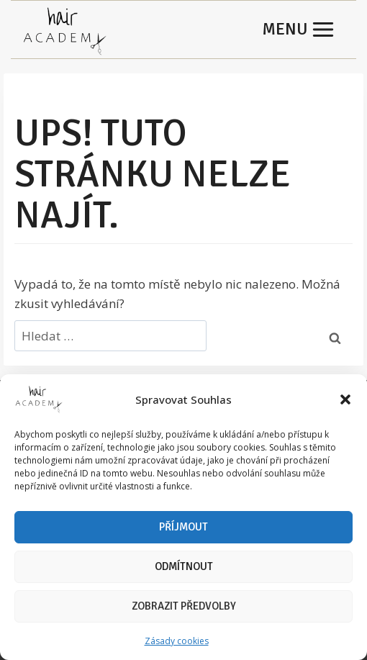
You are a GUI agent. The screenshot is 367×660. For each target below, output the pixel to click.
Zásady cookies (177, 641)
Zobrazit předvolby (184, 606)
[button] (345, 399)
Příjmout (183, 526)
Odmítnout (184, 566)
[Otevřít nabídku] (298, 29)
